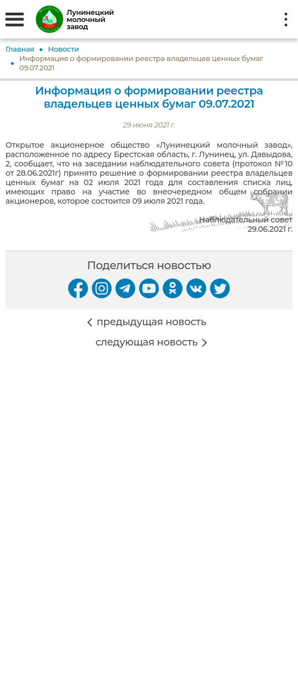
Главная (19, 48)
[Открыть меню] (14, 19)
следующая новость (147, 342)
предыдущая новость (151, 322)
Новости (63, 48)
